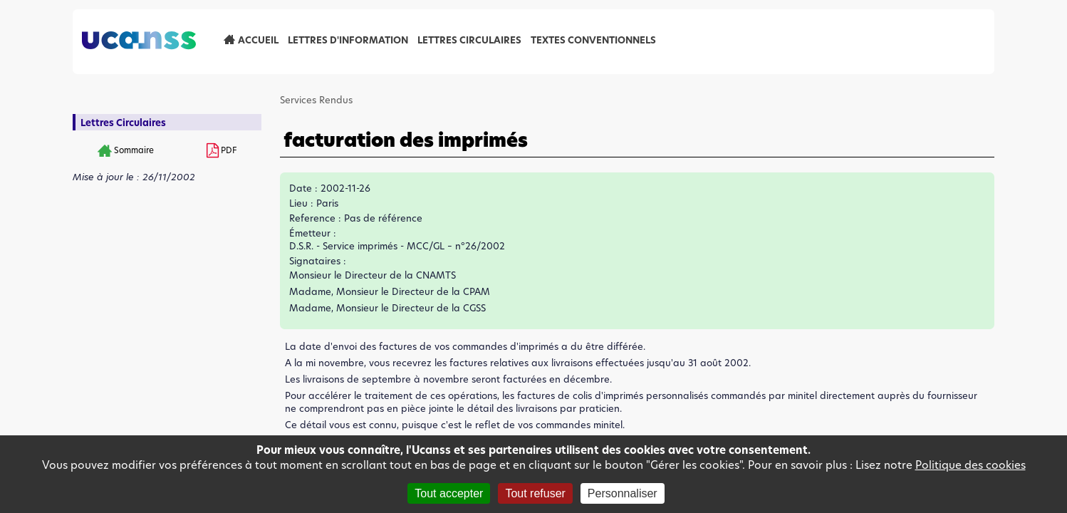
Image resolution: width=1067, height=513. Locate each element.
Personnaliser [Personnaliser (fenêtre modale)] (622, 493)
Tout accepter (449, 493)
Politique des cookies (970, 464)
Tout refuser (535, 493)
